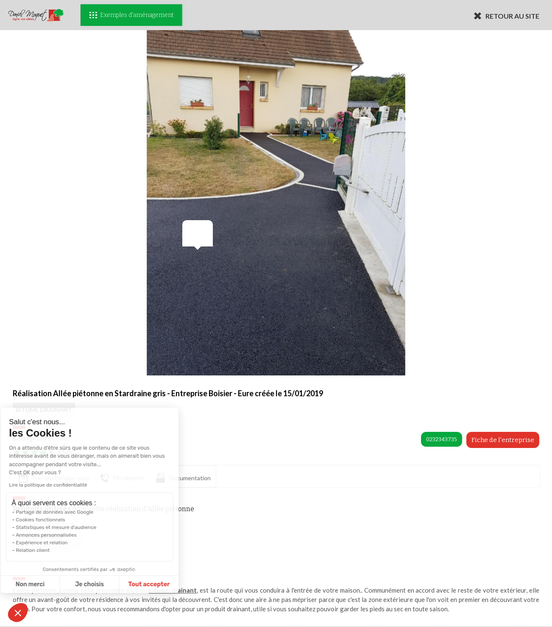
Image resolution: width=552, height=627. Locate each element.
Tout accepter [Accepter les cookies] (113, 584)
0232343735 (441, 439)
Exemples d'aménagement (131, 15)
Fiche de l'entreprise (502, 440)
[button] (18, 612)
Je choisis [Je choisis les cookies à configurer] (54, 584)
